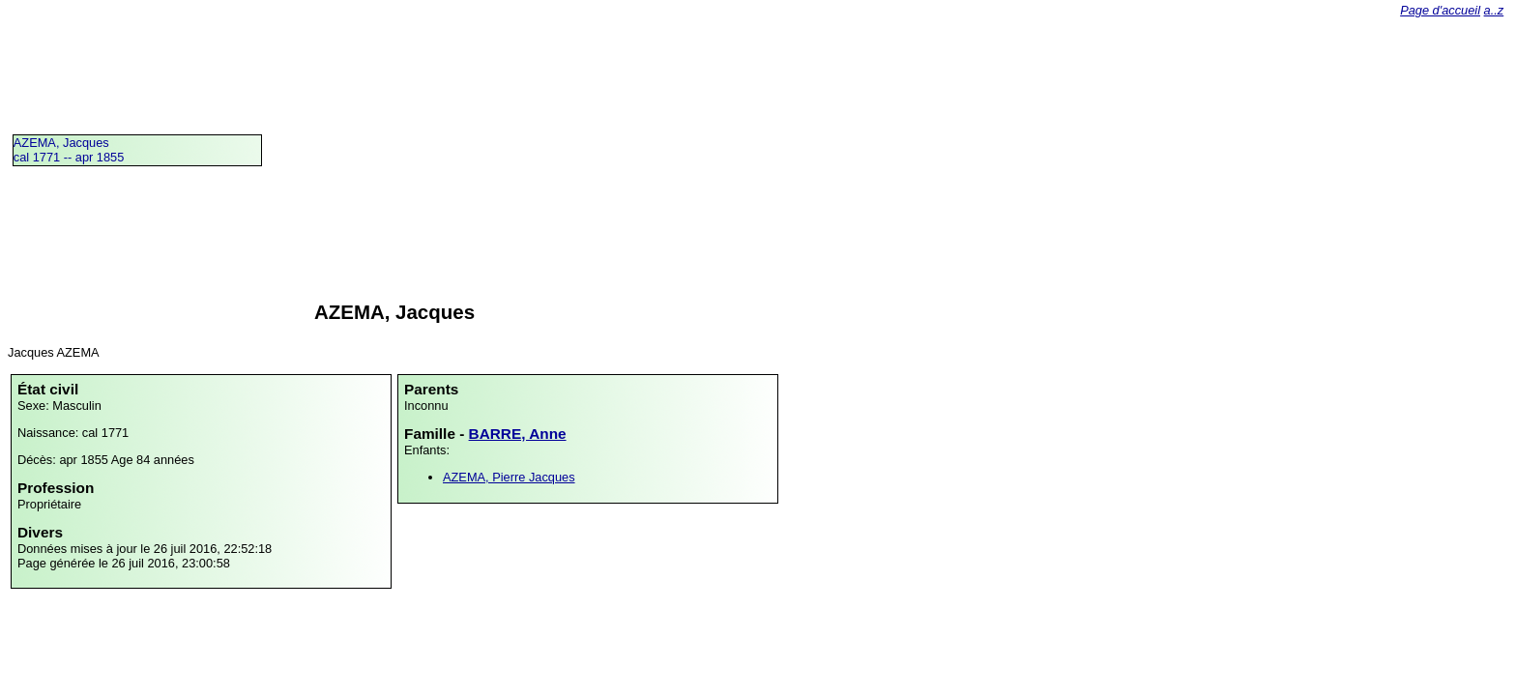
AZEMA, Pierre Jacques (509, 477)
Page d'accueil (1440, 10)
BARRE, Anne (518, 433)
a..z (1494, 10)
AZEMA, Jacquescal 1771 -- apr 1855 (69, 149)
